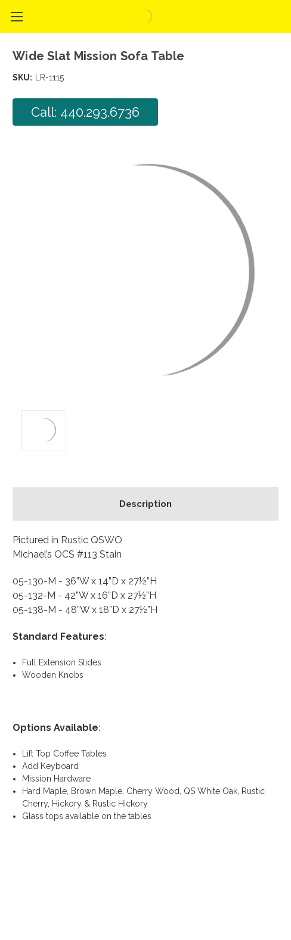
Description (145, 504)
